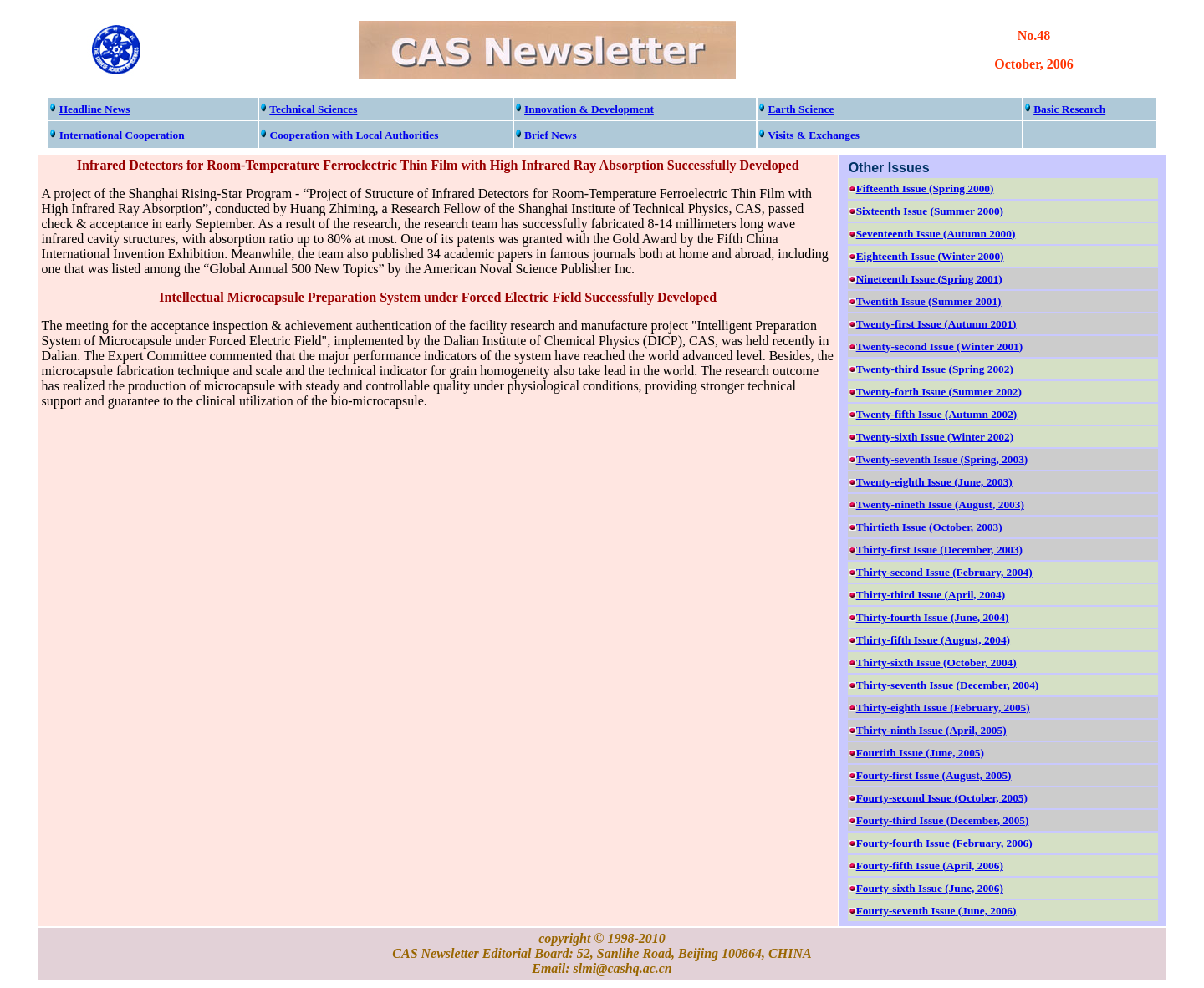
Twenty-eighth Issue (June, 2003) (934, 482)
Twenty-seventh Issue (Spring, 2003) (942, 459)
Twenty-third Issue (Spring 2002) (934, 369)
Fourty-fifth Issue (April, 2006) (929, 865)
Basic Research (1069, 109)
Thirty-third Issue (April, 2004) (930, 594)
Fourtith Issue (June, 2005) (920, 752)
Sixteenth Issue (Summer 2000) (929, 211)
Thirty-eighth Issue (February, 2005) (943, 707)
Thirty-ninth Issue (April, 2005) (931, 730)
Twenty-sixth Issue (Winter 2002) (934, 436)
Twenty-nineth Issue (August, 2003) (940, 504)
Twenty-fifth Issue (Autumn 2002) (937, 414)
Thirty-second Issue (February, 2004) (944, 572)
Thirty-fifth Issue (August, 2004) (933, 640)
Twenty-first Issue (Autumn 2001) (936, 324)
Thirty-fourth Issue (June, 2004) (932, 617)
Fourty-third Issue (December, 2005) (942, 820)
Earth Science (801, 109)
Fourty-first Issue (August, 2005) (934, 775)
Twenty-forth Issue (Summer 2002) (939, 391)
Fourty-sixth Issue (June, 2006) (929, 888)
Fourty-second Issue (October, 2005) (942, 798)
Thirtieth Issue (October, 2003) (929, 527)
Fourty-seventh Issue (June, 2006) (936, 910)
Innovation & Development (589, 109)
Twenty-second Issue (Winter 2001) (939, 346)
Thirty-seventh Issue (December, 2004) (947, 685)
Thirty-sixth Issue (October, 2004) (936, 662)
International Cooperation (122, 135)
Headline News (94, 109)
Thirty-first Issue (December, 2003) (939, 549)
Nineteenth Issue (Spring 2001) (929, 278)
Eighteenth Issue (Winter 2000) (930, 256)
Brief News (550, 135)
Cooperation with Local (354, 135)
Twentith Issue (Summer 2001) (929, 301)
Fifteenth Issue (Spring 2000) (925, 188)
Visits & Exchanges (814, 135)
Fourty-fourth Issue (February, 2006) (944, 843)
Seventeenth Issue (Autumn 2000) (936, 233)
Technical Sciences (313, 109)
